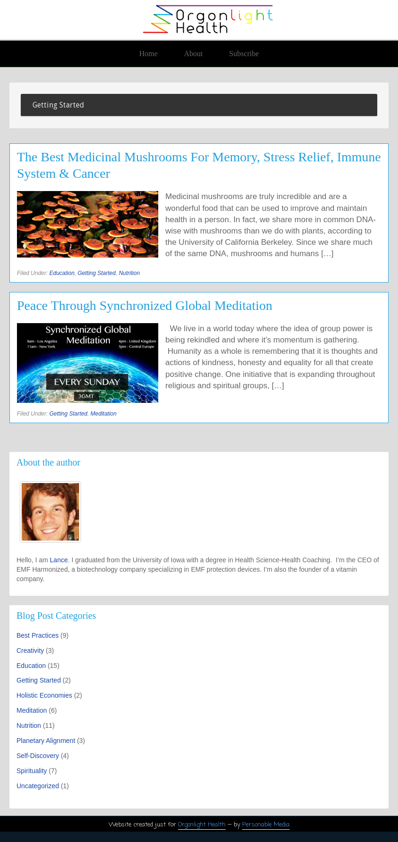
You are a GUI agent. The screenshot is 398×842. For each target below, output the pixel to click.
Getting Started (97, 273)
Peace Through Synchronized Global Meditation (144, 305)
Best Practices (37, 635)
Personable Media (266, 824)
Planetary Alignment (45, 740)
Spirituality (31, 771)
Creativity (30, 650)
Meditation (103, 413)
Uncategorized (37, 786)
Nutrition (129, 273)
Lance (59, 560)
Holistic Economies (44, 695)
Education (61, 273)
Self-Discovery (37, 755)
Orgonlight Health (202, 824)
